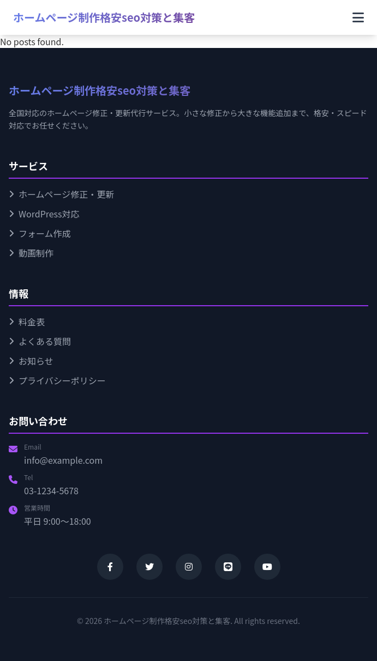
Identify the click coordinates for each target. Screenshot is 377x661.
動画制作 (31, 252)
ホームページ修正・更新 (61, 194)
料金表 (27, 321)
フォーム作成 (40, 233)
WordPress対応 (44, 213)
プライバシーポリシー (57, 380)
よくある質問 (40, 341)
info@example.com (63, 459)
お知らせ (31, 360)
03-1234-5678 (51, 490)
